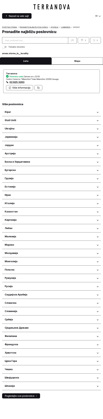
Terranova (11, 90)
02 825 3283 (16, 99)
